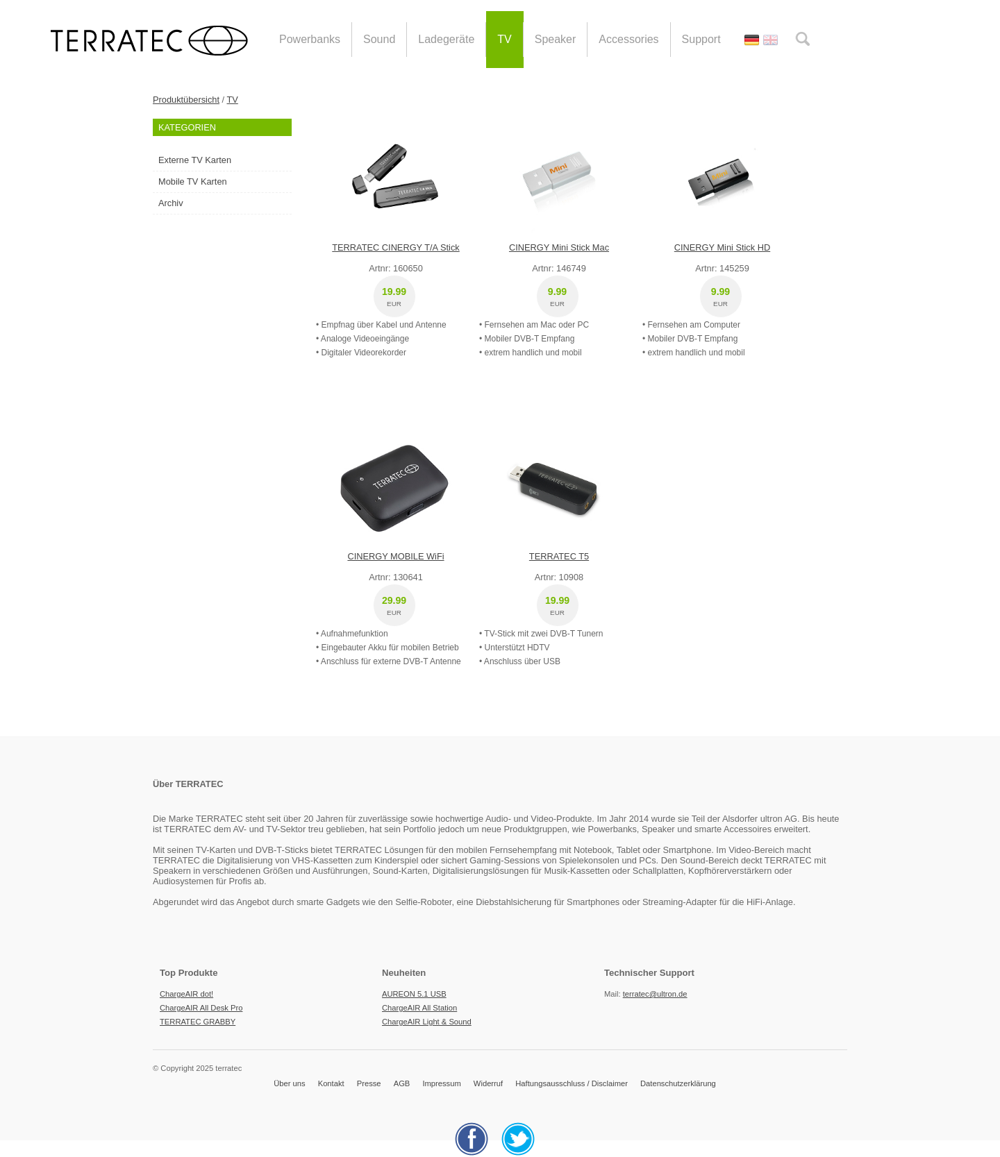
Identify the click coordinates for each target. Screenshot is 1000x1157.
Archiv (170, 203)
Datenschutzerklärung (678, 1083)
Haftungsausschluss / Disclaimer (571, 1083)
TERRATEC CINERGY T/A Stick (395, 247)
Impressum (441, 1083)
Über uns (289, 1083)
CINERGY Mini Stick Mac (559, 247)
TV (232, 99)
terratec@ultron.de (655, 994)
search (802, 38)
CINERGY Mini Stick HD (722, 247)
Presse (369, 1083)
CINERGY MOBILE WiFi (395, 556)
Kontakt (331, 1083)
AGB (402, 1083)
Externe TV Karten (194, 160)
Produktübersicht (186, 99)
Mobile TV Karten (192, 181)
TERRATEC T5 (559, 556)
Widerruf (488, 1083)
